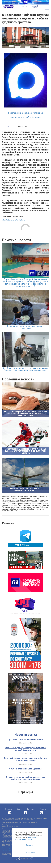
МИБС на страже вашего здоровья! (25, 768)
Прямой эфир (35, 7)
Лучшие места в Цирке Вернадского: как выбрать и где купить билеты (25, 778)
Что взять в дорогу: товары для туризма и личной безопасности (25, 748)
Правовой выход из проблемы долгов (25, 739)
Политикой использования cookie (25, 838)
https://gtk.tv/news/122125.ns (13, 220)
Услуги (19, 809)
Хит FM (24, 6)
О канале (8, 809)
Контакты (30, 809)
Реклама (43, 809)
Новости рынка (25, 734)
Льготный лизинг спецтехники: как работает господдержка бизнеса (25, 759)
